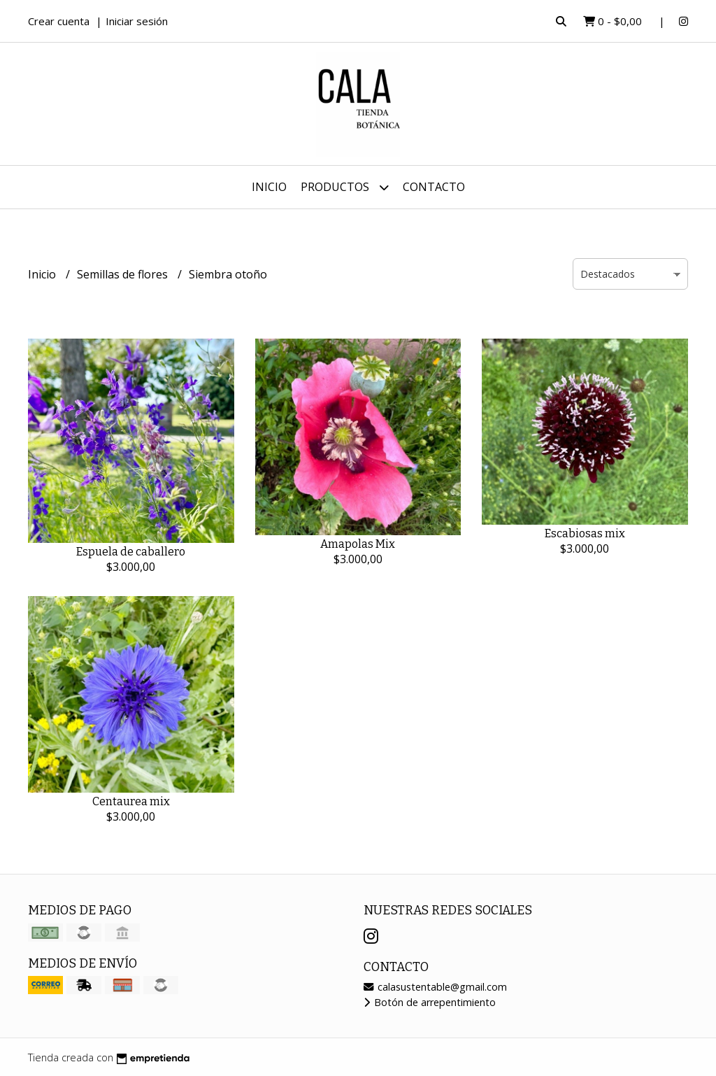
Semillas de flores (124, 274)
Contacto (434, 186)
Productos (345, 187)
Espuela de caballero (130, 551)
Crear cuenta (59, 21)
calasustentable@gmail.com (435, 986)
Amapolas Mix (357, 544)
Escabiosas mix (585, 533)
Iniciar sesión (137, 21)
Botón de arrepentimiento (430, 1002)
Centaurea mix (131, 801)
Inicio (269, 186)
